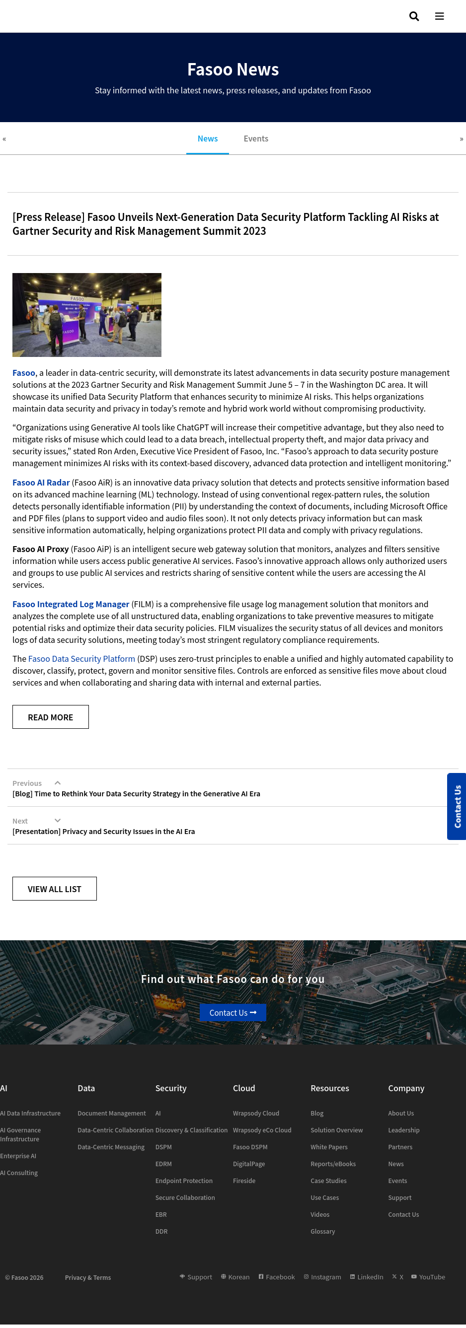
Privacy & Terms (88, 1280)
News (205, 139)
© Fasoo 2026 (24, 1280)
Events (258, 139)
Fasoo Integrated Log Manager (71, 606)
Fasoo (23, 375)
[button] (447, 16)
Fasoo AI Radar (41, 484)
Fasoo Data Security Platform (82, 661)
